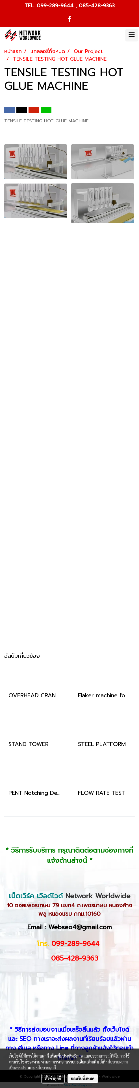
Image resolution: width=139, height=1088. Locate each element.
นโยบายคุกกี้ (46, 1067)
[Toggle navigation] (131, 35)
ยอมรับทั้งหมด (83, 1078)
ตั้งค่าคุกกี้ (53, 1078)
